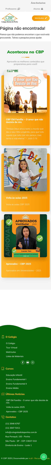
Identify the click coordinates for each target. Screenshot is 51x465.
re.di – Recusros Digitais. (39, 458)
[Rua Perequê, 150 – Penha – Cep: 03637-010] (25, 310)
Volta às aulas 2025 (16, 197)
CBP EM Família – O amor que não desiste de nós (24, 121)
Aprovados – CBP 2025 (18, 263)
